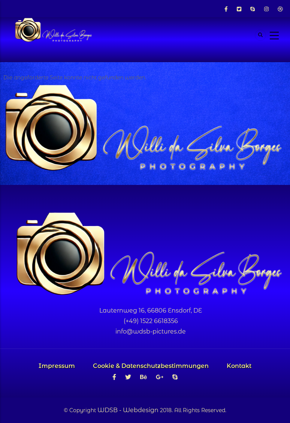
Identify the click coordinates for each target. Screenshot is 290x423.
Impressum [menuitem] (57, 365)
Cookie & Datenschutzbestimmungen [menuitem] (151, 365)
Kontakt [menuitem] (239, 365)
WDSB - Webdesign (127, 410)
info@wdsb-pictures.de (150, 331)
